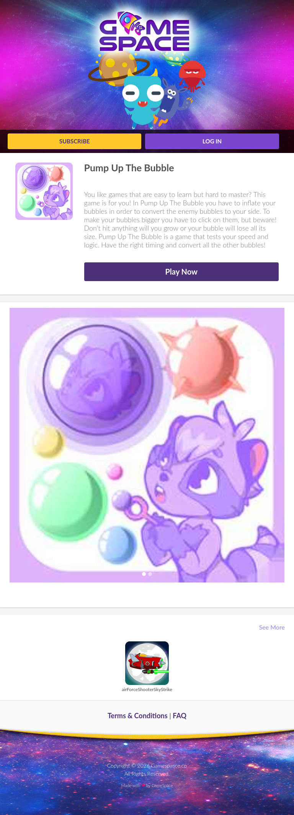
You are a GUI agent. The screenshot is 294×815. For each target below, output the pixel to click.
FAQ (179, 715)
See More (272, 627)
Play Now (181, 271)
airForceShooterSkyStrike (147, 689)
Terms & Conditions (138, 715)
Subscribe (74, 141)
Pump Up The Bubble (129, 167)
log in (212, 141)
